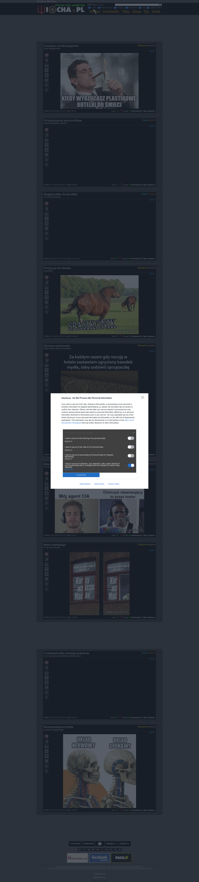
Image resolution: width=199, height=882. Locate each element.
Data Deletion (85, 484)
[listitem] (99, 432)
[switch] (131, 438)
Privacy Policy (113, 484)
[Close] (143, 398)
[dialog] (99, 441)
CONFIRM (81, 475)
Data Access (99, 484)
